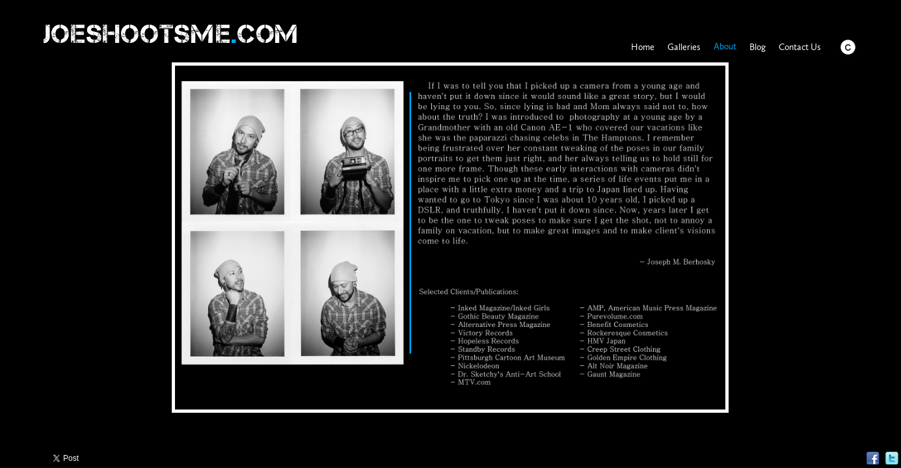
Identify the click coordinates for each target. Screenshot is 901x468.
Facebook (873, 458)
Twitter (891, 458)
